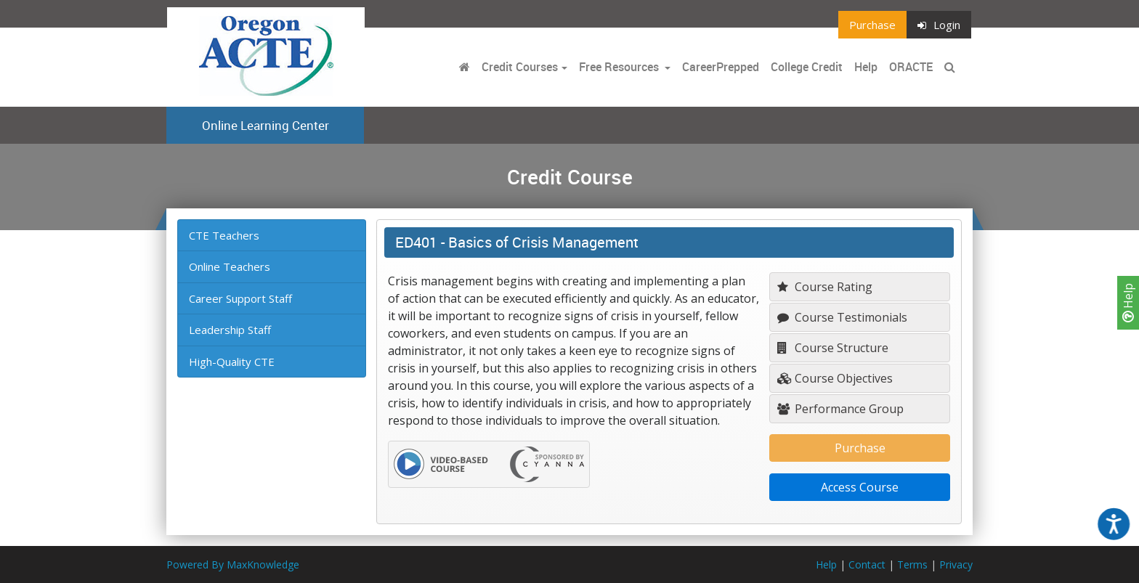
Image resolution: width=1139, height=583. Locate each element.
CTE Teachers (224, 235)
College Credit (807, 67)
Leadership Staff (230, 329)
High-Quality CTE (232, 361)
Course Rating (824, 287)
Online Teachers (229, 266)
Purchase (872, 24)
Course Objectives (835, 378)
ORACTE (911, 67)
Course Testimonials (842, 317)
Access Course (860, 487)
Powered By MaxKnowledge (232, 564)
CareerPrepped (720, 67)
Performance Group (840, 409)
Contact (866, 564)
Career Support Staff (240, 298)
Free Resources (619, 67)
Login (938, 24)
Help (1128, 302)
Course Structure (832, 348)
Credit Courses (520, 67)
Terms (912, 564)
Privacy (956, 564)
